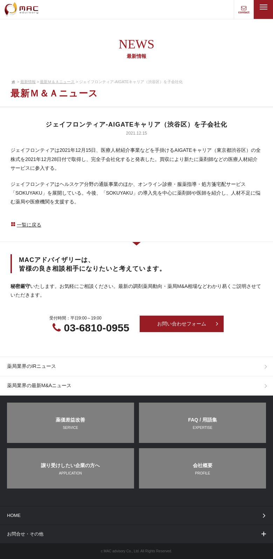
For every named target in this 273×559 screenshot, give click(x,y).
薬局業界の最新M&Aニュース (139, 385)
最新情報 (28, 82)
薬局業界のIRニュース (139, 366)
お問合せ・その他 (137, 534)
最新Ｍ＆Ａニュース (57, 82)
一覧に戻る (25, 225)
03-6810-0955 (97, 328)
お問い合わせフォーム (188, 324)
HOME (137, 515)
